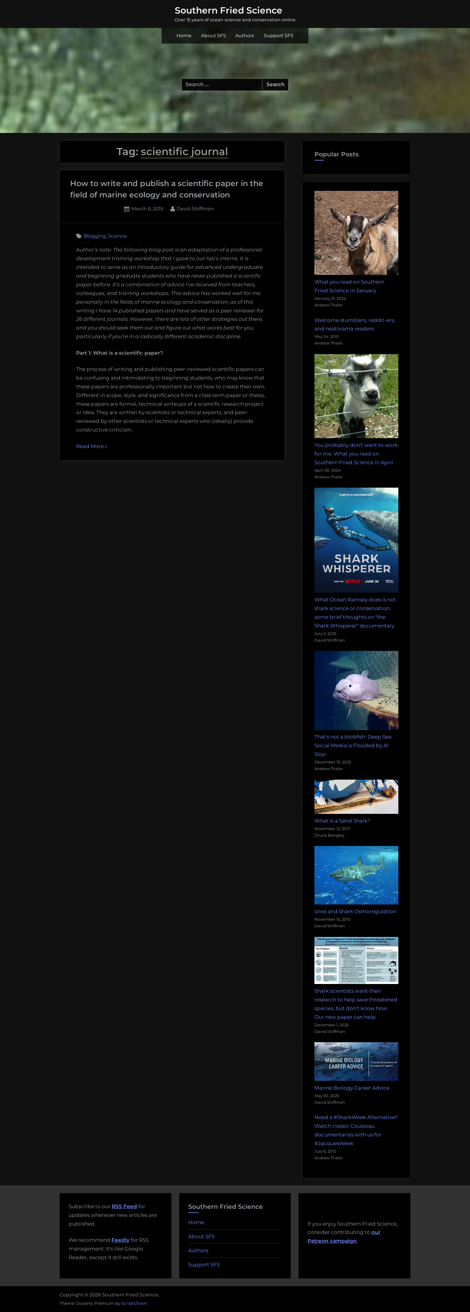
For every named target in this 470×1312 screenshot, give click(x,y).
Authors (244, 35)
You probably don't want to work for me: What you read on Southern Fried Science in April (356, 453)
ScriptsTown (134, 1303)
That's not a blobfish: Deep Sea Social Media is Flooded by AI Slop (352, 745)
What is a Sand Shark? (342, 821)
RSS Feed (124, 1206)
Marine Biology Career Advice (352, 1088)
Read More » (91, 446)
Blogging (95, 236)
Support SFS (278, 35)
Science (117, 236)
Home (184, 35)
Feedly (120, 1240)
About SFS (213, 35)
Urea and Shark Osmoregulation (355, 911)
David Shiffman (195, 208)
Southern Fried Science (228, 10)
